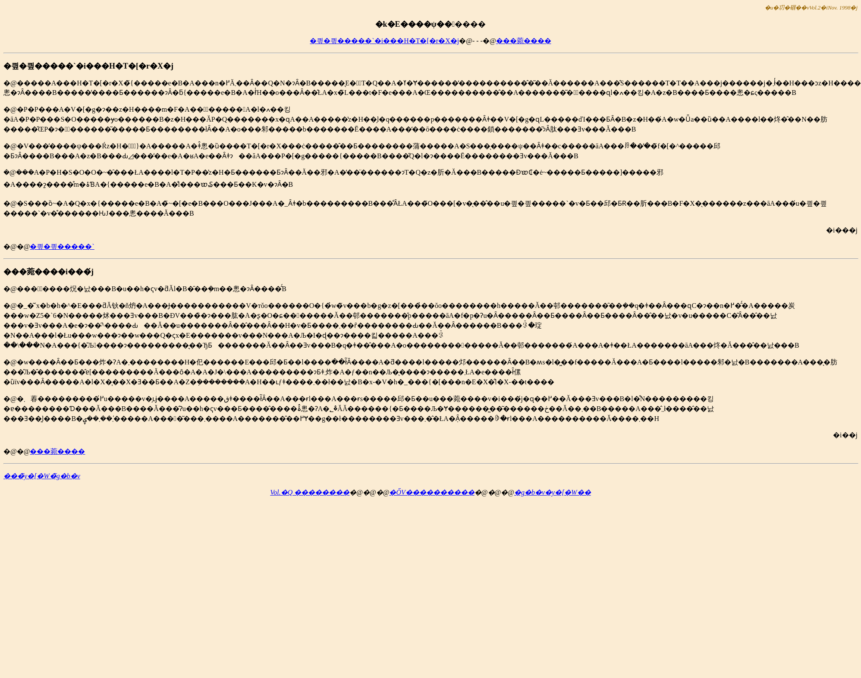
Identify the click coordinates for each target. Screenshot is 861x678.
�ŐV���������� (431, 492)
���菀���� (523, 40)
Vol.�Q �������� (309, 492)
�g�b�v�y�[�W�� (552, 492)
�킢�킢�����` (62, 246)
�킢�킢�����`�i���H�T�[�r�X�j (384, 40)
